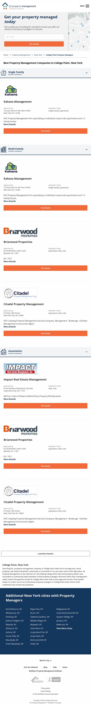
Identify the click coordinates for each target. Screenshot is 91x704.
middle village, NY (38, 620)
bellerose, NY (62, 624)
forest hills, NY (12, 636)
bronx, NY (34, 613)
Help (55, 667)
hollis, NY (34, 643)
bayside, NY (11, 624)
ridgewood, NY (63, 609)
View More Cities (64, 628)
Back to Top (45, 660)
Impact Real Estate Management (25, 379)
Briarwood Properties (18, 242)
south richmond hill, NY (67, 613)
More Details (10, 124)
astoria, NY (11, 632)
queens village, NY (64, 616)
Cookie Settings (45, 691)
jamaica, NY (61, 620)
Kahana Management (18, 101)
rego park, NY (36, 609)
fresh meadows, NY (14, 643)
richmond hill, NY (38, 640)
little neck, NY (36, 628)
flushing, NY (11, 616)
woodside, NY (12, 640)
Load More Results (45, 554)
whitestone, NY (13, 613)
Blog (45, 667)
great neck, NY (37, 636)
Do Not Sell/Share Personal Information (45, 694)
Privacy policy (45, 688)
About (64, 667)
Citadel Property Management (24, 304)
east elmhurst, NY (14, 609)
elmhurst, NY (12, 628)
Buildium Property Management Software (45, 671)
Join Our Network (31, 667)
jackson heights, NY (15, 620)
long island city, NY (39, 632)
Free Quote (45, 131)
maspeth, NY (36, 624)
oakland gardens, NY (40, 616)
